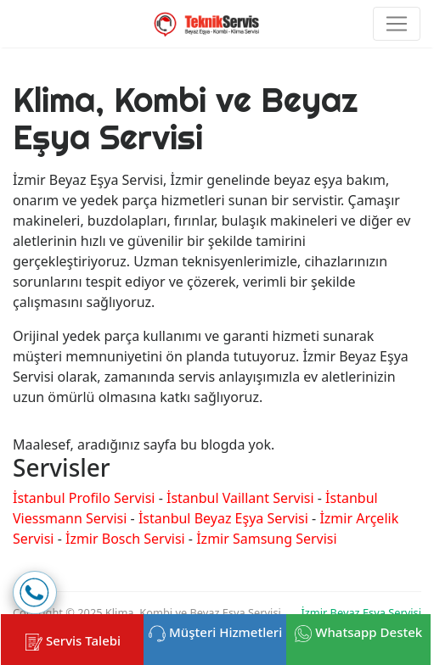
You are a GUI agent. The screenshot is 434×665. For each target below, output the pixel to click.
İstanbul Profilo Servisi (84, 498)
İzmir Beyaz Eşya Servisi (361, 612)
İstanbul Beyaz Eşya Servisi (223, 518)
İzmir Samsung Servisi (266, 538)
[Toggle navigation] (396, 24)
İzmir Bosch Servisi (125, 538)
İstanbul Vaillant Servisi (240, 498)
